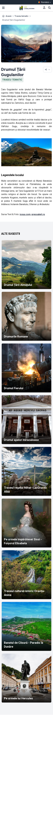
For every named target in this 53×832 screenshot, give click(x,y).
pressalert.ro (38, 214)
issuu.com (25, 214)
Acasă (8, 16)
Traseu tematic (21, 16)
